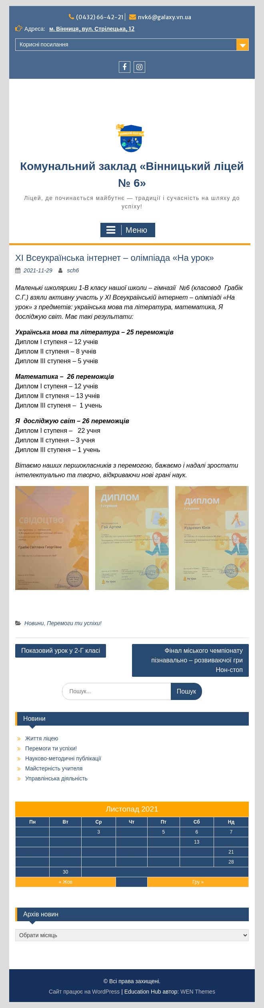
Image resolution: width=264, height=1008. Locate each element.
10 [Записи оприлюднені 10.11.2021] (98, 842)
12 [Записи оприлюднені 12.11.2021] (163, 842)
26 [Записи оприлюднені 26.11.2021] (163, 862)
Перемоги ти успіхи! (74, 623)
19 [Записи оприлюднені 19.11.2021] (163, 852)
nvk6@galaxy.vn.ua (164, 17)
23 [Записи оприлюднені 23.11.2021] (65, 862)
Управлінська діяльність (56, 778)
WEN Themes (197, 991)
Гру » (198, 882)
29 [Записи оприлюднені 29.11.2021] (32, 872)
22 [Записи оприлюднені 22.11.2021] (32, 862)
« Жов (65, 882)
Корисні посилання (44, 44)
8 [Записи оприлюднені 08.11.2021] (32, 842)
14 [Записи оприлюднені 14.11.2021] (231, 842)
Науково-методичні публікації (63, 758)
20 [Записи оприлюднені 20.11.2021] (196, 852)
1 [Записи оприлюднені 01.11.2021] (32, 832)
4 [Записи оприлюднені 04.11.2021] (131, 832)
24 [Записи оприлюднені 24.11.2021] (98, 862)
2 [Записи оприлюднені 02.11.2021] (65, 832)
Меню (126, 230)
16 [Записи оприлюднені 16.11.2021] (65, 852)
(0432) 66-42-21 (100, 17)
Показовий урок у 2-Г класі (60, 650)
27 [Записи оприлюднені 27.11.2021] (196, 862)
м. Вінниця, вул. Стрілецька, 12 (91, 28)
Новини (34, 623)
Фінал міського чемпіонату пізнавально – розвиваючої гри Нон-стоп (197, 660)
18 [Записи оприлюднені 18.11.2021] (131, 852)
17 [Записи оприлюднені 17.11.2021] (98, 852)
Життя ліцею (41, 738)
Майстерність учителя (53, 768)
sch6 (73, 270)
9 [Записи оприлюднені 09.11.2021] (65, 842)
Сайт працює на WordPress (84, 991)
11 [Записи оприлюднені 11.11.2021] (131, 842)
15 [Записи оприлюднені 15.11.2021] (32, 852)
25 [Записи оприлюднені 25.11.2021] (131, 862)
